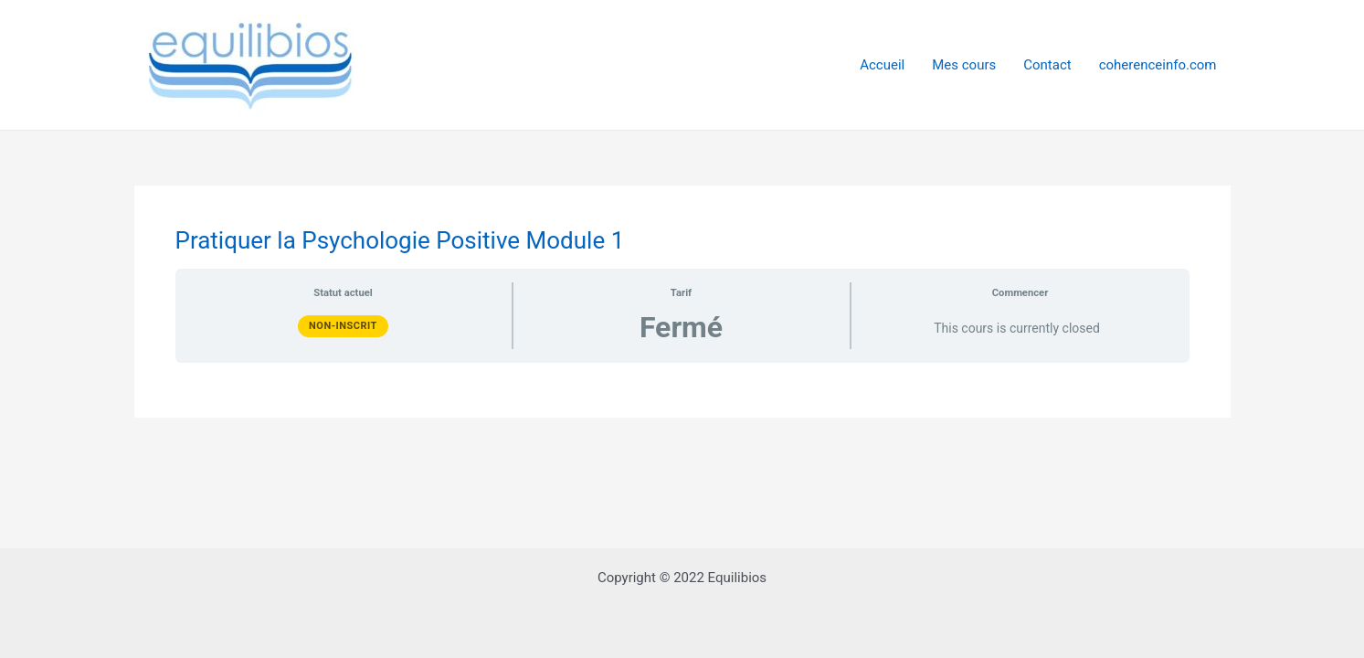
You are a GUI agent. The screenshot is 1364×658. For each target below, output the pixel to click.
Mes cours (964, 65)
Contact (1047, 65)
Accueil (882, 65)
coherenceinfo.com (1158, 65)
